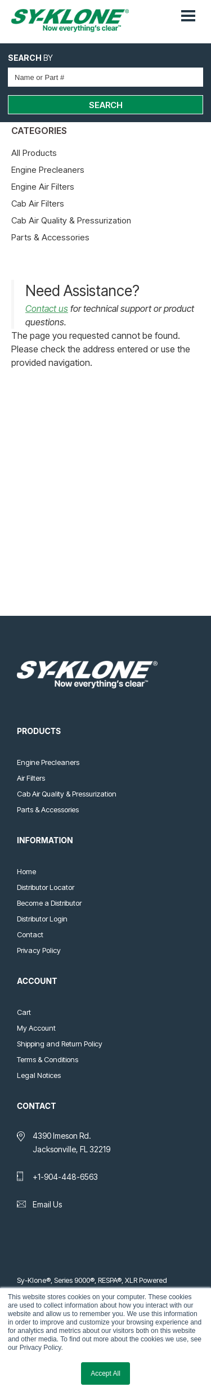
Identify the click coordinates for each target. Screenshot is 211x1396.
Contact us (46, 308)
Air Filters (31, 777)
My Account (36, 1027)
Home (26, 871)
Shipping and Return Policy (59, 1043)
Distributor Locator (45, 887)
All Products (34, 152)
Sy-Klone (74, 20)
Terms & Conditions (47, 1059)
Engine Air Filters (42, 186)
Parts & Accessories (50, 237)
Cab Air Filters (37, 203)
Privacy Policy (39, 950)
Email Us (47, 1204)
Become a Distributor (49, 902)
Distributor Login (42, 918)
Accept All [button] (105, 1373)
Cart (24, 1012)
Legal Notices (39, 1075)
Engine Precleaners (47, 169)
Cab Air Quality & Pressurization (71, 220)
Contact (30, 934)
